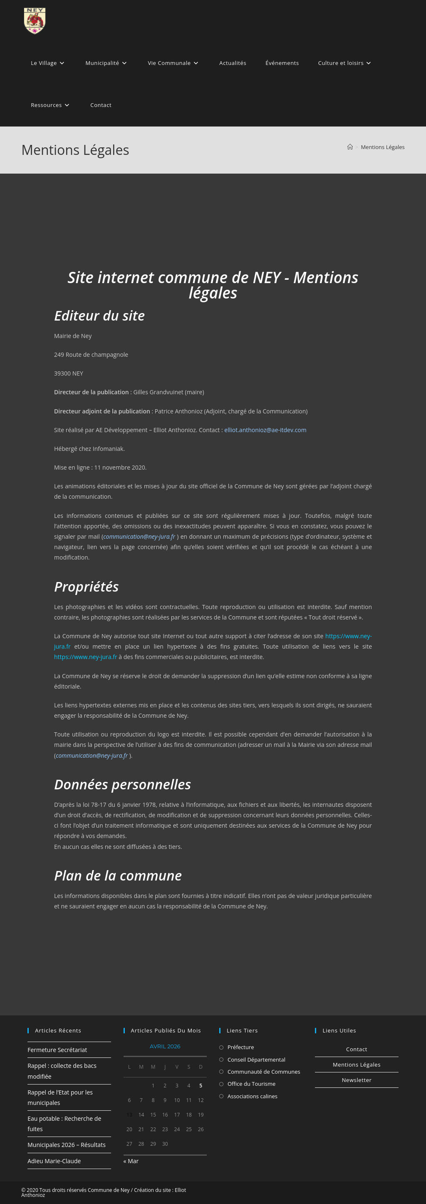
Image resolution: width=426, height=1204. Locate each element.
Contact (356, 1049)
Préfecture (241, 1047)
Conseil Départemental (256, 1059)
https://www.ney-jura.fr (85, 657)
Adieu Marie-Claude (54, 1161)
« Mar (131, 1161)
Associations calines (252, 1096)
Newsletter (357, 1080)
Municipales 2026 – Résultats (66, 1145)
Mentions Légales (382, 147)
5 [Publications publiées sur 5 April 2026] (200, 1085)
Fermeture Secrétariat (57, 1050)
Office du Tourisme (251, 1083)
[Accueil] (350, 147)
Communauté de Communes (264, 1071)
